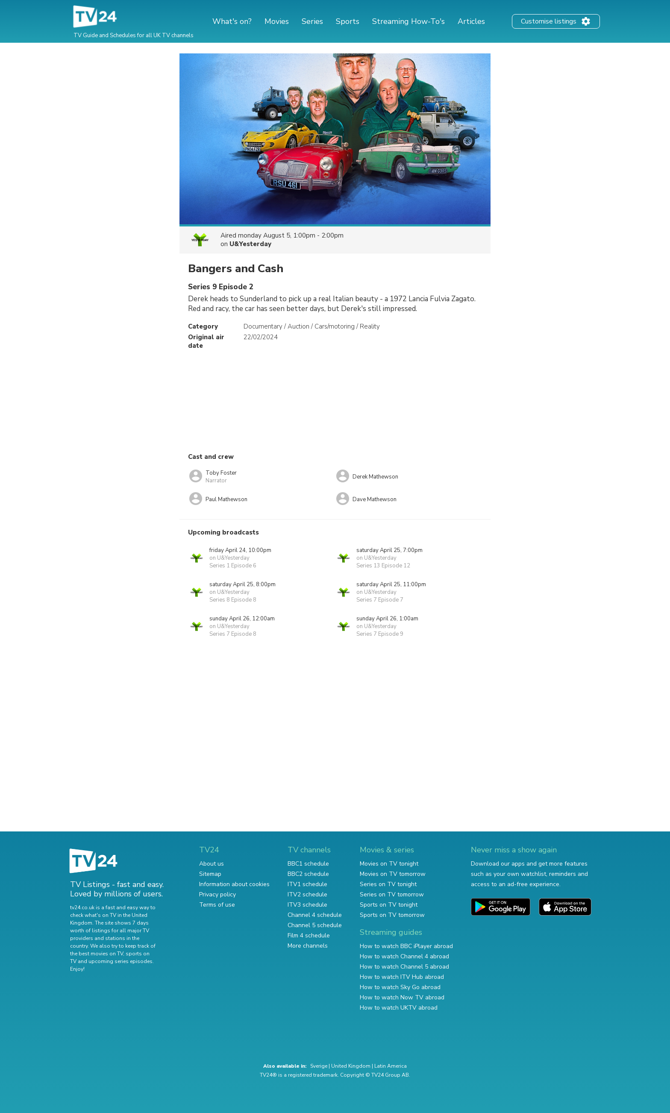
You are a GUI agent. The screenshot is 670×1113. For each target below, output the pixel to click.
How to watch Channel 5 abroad (404, 967)
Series (312, 21)
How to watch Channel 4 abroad (404, 956)
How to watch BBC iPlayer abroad (406, 946)
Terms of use (217, 905)
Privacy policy (217, 894)
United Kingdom (350, 1066)
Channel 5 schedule (315, 925)
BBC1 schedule (308, 864)
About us (211, 864)
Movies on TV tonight (389, 864)
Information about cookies (234, 884)
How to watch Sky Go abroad (400, 987)
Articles (471, 21)
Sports (347, 21)
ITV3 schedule (307, 905)
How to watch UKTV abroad (399, 1008)
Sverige (318, 1066)
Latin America (390, 1066)
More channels (308, 946)
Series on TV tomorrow (392, 894)
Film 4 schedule (309, 935)
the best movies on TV (96, 953)
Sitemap (210, 874)
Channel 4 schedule (315, 915)
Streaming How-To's (408, 21)
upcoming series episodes (120, 961)
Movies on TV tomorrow (393, 874)
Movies (276, 21)
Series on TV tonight (388, 884)
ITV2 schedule (307, 894)
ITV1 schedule (307, 884)
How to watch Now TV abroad (402, 997)
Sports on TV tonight (388, 905)
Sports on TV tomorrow (392, 915)
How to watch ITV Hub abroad (402, 977)
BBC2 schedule (308, 874)
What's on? (232, 21)
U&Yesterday (250, 244)
